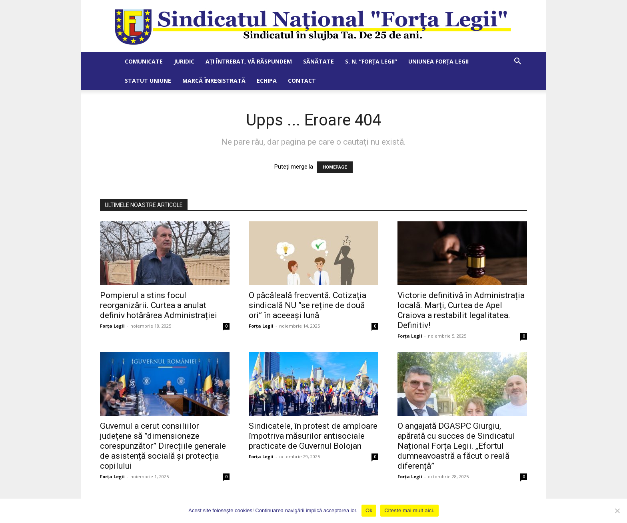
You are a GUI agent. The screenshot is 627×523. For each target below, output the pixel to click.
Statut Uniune (148, 80)
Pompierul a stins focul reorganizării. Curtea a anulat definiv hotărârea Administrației (158, 305)
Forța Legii (112, 326)
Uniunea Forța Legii (438, 61)
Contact (302, 80)
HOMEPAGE (335, 167)
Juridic (184, 61)
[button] (517, 62)
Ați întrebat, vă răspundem (249, 61)
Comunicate (144, 61)
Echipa (267, 80)
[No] (617, 511)
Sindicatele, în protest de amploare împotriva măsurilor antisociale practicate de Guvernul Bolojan (313, 436)
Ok (368, 510)
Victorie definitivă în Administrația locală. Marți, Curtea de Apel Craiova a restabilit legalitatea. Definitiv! (461, 310)
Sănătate (318, 61)
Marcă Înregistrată (214, 80)
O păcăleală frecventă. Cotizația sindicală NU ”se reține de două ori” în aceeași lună (307, 305)
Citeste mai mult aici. (409, 510)
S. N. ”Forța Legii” (371, 61)
